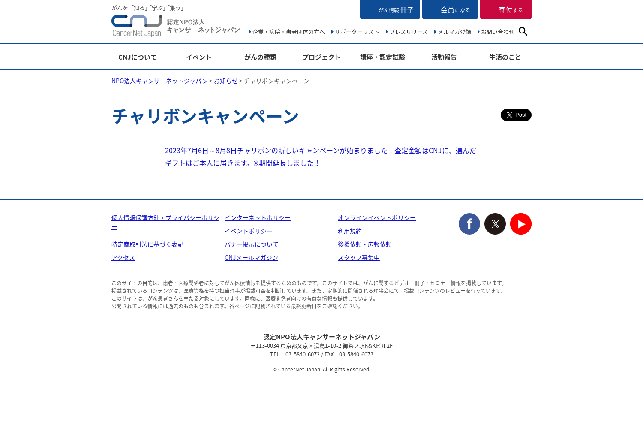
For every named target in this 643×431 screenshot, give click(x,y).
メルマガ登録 (454, 31)
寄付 (511, 9)
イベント (199, 57)
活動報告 (444, 57)
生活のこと (505, 57)
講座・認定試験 (382, 57)
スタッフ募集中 (359, 257)
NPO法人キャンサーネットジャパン (175, 28)
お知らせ (226, 80)
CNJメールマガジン (251, 257)
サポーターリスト (357, 31)
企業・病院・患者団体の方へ (288, 31)
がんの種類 (260, 57)
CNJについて (137, 57)
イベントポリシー (249, 230)
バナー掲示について (252, 244)
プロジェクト (321, 57)
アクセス (123, 257)
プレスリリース (408, 31)
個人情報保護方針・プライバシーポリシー (165, 222)
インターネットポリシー (258, 217)
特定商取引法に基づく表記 (147, 244)
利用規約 (350, 230)
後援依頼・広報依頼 (365, 244)
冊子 (396, 9)
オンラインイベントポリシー (377, 217)
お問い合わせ (497, 31)
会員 (455, 9)
